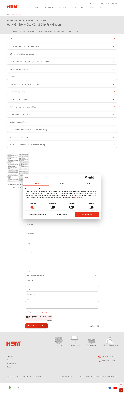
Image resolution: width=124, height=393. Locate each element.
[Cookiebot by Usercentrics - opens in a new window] (86, 177)
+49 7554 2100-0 (109, 360)
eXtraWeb (114, 3)
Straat (28, 243)
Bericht (29, 299)
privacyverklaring (47, 312)
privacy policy (77, 197)
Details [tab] (62, 183)
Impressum (25, 376)
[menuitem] (37, 7)
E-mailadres (30, 280)
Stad (28, 262)
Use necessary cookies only (37, 214)
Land (28, 271)
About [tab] (88, 183)
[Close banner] (98, 177)
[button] (90, 3)
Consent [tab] (36, 183)
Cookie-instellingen (12, 379)
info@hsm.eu (108, 356)
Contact (107, 3)
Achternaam (30, 224)
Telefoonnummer (32, 290)
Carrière (100, 3)
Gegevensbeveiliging (35, 376)
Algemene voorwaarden (13, 376)
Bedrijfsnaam (31, 233)
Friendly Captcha (49, 320)
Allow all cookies (86, 214)
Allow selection (62, 214)
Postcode (29, 252)
